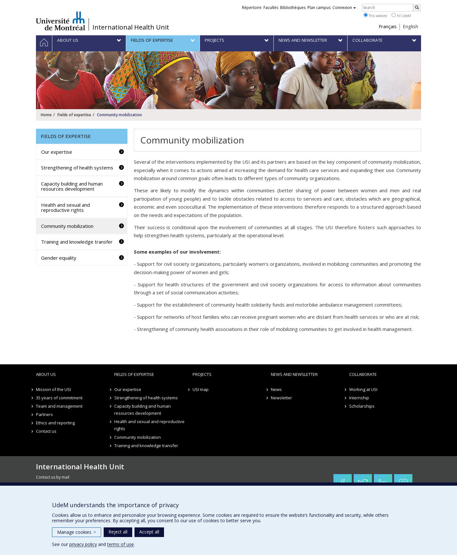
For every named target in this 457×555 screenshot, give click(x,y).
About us (46, 374)
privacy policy (83, 544)
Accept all (149, 532)
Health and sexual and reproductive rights (65, 207)
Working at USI (363, 389)
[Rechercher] (417, 8)
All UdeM (401, 15)
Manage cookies (76, 532)
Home (46, 114)
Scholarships (362, 406)
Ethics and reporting (55, 423)
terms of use (120, 544)
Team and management (59, 406)
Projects (202, 374)
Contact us (46, 431)
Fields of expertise (74, 114)
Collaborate (363, 374)
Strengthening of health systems (77, 167)
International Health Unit (130, 27)
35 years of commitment (59, 398)
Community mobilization (67, 226)
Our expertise (56, 152)
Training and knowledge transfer (77, 241)
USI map (201, 389)
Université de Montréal (60, 20)
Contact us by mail (52, 477)
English (410, 26)
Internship (359, 398)
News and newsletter (294, 374)
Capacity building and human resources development (72, 186)
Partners (44, 414)
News (276, 389)
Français (388, 26)
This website (375, 15)
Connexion (344, 7)
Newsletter (281, 398)
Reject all (117, 532)
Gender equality (58, 258)
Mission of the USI (53, 389)
